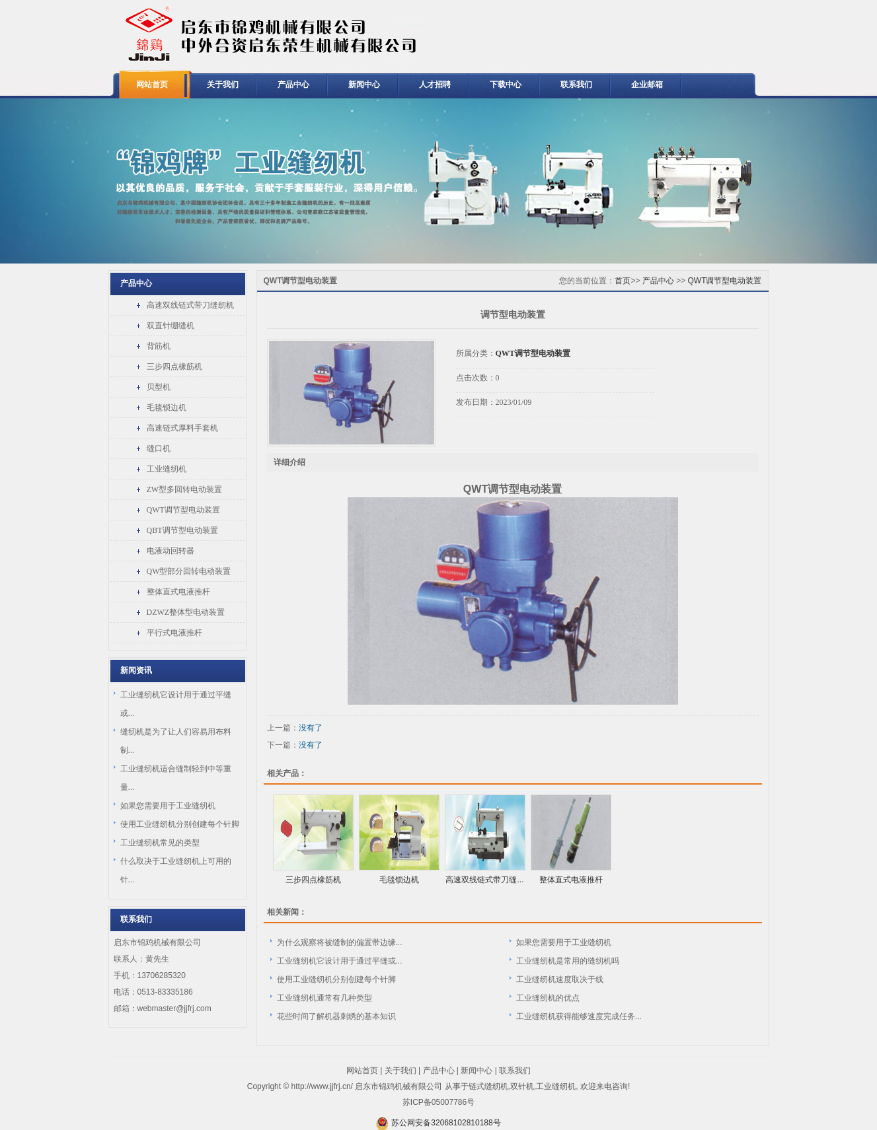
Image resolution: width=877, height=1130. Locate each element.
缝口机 (159, 448)
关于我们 (223, 84)
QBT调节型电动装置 (182, 530)
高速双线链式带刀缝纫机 (190, 305)
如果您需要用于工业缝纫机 (167, 805)
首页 (622, 280)
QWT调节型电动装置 (183, 509)
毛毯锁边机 (166, 407)
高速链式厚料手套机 (182, 428)
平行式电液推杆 (174, 632)
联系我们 (576, 84)
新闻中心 (364, 84)
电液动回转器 (170, 550)
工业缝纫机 (166, 469)
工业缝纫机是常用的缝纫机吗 (567, 961)
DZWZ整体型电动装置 (186, 612)
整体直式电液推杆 (178, 591)
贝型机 (159, 387)
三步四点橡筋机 (174, 366)
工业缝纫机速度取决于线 (559, 979)
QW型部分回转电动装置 (189, 571)
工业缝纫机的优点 (548, 998)
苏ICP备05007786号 (438, 1102)
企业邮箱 (647, 84)
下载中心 (505, 84)
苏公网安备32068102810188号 (445, 1122)
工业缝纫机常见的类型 (160, 842)
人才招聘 (435, 84)
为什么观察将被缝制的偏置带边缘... (339, 942)
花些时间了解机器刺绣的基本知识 (336, 1016)
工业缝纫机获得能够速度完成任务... (579, 1016)
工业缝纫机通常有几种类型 (324, 998)
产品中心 (293, 84)
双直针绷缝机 (170, 325)
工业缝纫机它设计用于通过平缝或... (339, 961)
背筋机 (159, 346)
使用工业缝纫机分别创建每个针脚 (179, 824)
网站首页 (152, 84)
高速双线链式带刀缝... (484, 879)
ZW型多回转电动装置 (185, 489)
